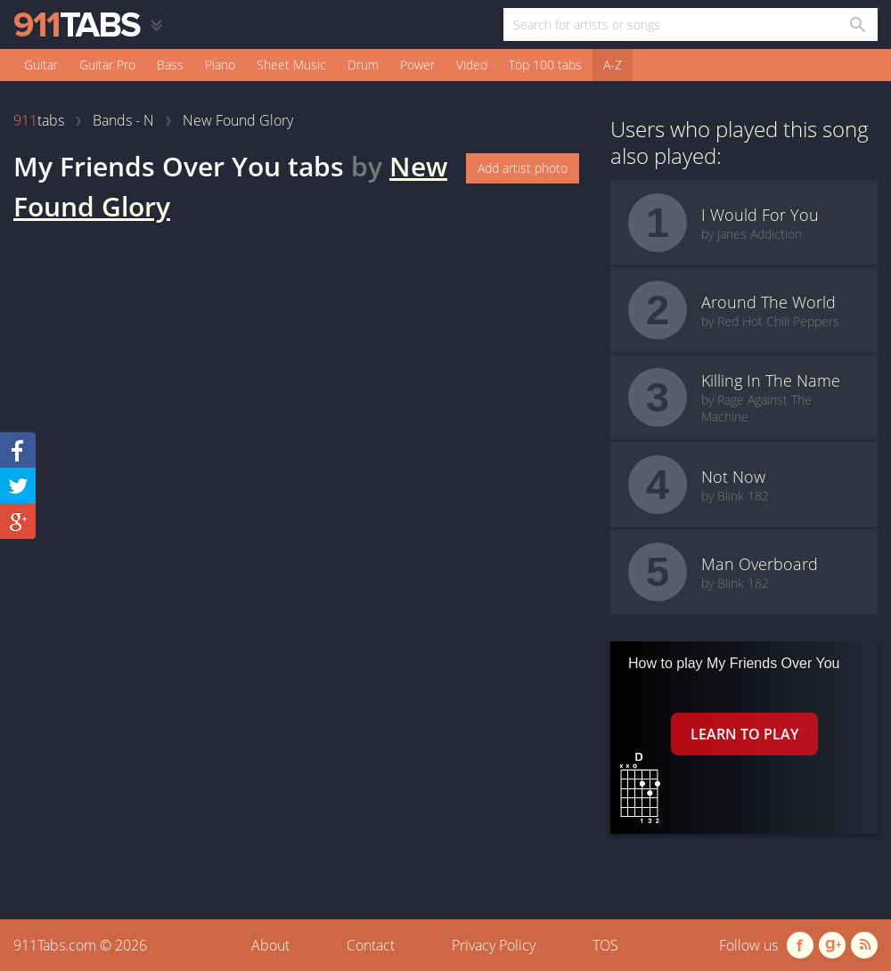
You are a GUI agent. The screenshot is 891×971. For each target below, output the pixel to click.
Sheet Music (291, 64)
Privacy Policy (493, 945)
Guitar (41, 64)
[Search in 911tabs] (857, 24)
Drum (363, 64)
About (270, 945)
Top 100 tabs (545, 64)
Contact (371, 945)
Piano (220, 64)
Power (417, 64)
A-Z (612, 64)
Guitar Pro (107, 64)
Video (471, 64)
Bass (170, 64)
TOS (605, 945)
